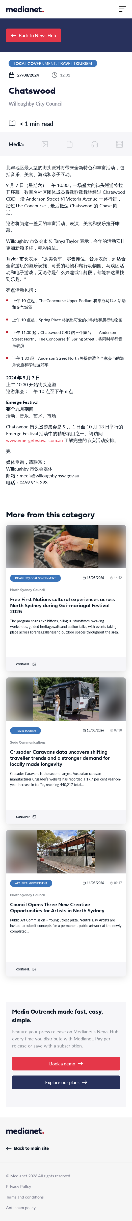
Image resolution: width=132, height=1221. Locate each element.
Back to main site (27, 1148)
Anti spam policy (21, 1207)
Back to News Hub (33, 35)
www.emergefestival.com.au (34, 440)
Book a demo (66, 1063)
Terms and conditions (25, 1197)
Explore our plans (66, 1082)
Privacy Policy (18, 1186)
